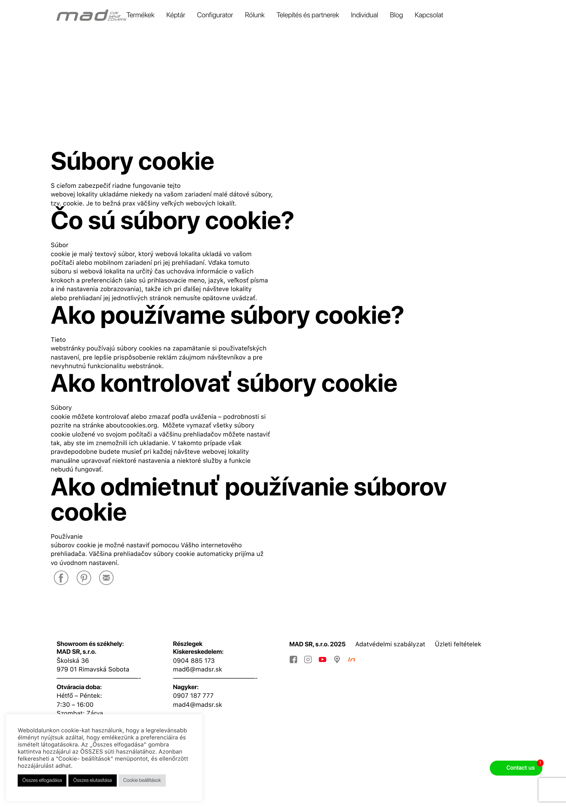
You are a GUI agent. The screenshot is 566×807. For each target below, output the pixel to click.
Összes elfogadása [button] (42, 780)
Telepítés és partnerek (307, 15)
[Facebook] (61, 578)
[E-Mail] (106, 578)
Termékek (140, 15)
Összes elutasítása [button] (92, 780)
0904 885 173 (194, 660)
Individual (364, 15)
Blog (396, 15)
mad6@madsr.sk (197, 669)
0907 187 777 (193, 695)
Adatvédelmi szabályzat (390, 644)
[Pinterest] (84, 578)
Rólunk (255, 15)
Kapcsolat (429, 15)
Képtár (175, 15)
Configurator (215, 15)
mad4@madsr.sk (197, 704)
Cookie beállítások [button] (142, 780)
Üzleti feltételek (458, 644)
